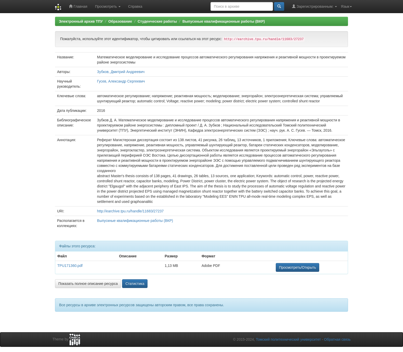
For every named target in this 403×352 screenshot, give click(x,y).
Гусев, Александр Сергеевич (121, 81)
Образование (120, 21)
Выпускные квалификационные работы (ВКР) (223, 21)
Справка (135, 6)
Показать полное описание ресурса (88, 284)
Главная (78, 6)
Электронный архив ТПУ (81, 21)
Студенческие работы (157, 21)
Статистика (134, 284)
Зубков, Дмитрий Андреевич (121, 72)
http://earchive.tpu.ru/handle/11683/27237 (130, 211)
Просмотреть (108, 6)
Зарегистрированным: (314, 6)
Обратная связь (337, 339)
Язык (346, 6)
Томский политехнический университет (288, 339)
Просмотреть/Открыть (297, 267)
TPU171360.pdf (70, 266)
